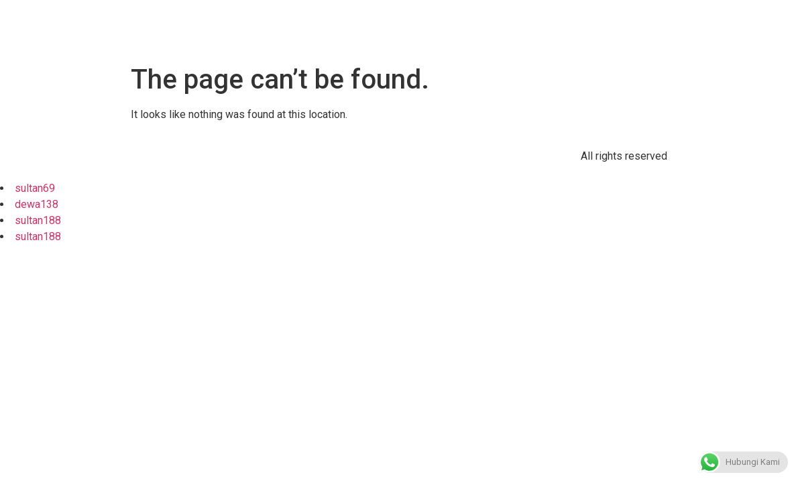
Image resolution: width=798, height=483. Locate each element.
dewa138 (36, 204)
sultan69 (35, 188)
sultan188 (38, 220)
